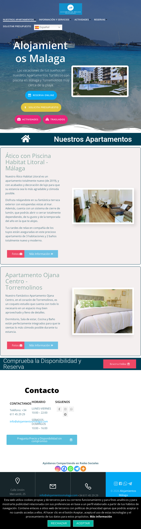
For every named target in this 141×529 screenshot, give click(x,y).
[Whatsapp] (70, 486)
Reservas (100, 18)
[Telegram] (77, 486)
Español (10, 27)
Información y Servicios (54, 18)
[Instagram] (58, 486)
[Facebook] (64, 486)
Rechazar (59, 523)
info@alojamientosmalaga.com (29, 439)
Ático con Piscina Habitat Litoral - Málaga (28, 179)
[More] (83, 486)
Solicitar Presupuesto (124, 18)
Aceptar (83, 523)
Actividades (82, 18)
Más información (101, 516)
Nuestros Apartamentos (18, 18)
